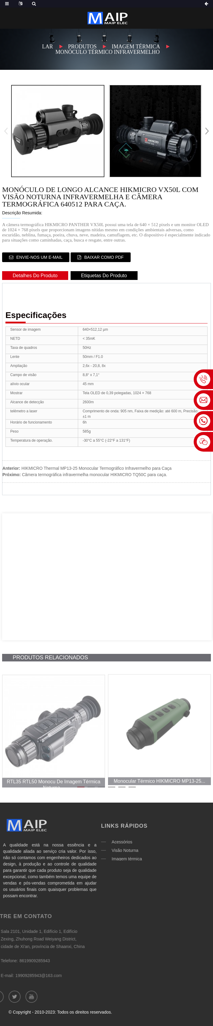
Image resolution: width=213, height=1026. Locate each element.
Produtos (82, 46)
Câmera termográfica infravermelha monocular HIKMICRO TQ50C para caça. (94, 474)
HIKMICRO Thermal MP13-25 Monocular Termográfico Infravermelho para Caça (96, 468)
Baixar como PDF (104, 257)
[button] (207, 131)
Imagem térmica (136, 46)
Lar (47, 46)
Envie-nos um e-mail (39, 257)
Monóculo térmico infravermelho (108, 52)
